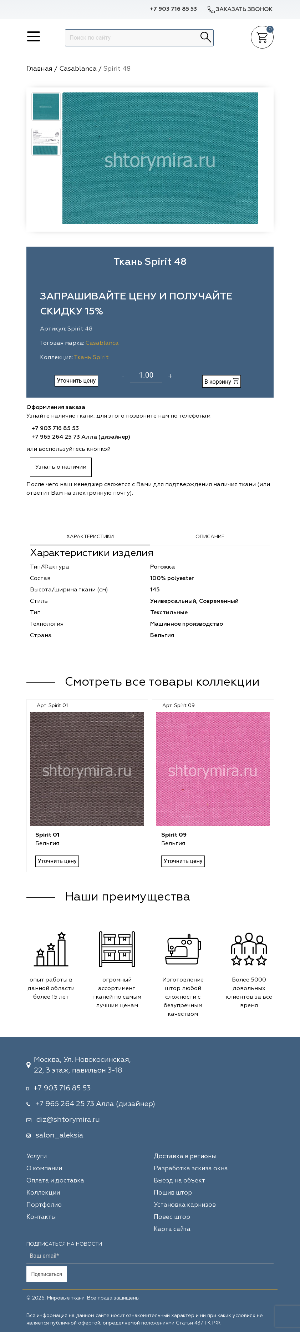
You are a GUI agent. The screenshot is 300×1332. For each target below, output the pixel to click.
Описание (209, 536)
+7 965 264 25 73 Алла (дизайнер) (80, 437)
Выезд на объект (179, 1181)
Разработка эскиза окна (191, 1169)
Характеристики (90, 536)
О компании (44, 1169)
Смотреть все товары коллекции (162, 682)
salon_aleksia (59, 1135)
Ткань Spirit (91, 357)
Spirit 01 (47, 835)
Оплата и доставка (55, 1181)
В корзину (221, 381)
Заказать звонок (240, 9)
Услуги (36, 1157)
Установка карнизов (185, 1205)
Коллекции (43, 1193)
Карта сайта (172, 1229)
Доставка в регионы (185, 1157)
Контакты (41, 1217)
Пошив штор (173, 1193)
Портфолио (44, 1205)
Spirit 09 (173, 835)
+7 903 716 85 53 (173, 9)
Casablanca (102, 343)
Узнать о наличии (60, 467)
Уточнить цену (76, 380)
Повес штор (172, 1217)
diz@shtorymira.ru (68, 1119)
